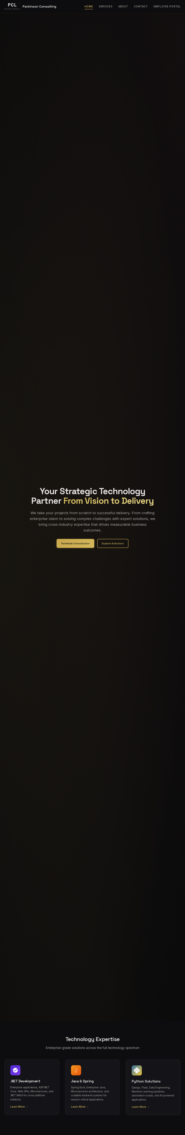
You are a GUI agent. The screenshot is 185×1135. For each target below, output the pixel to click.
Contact (141, 6)
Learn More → (19, 1110)
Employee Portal (167, 6)
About (123, 6)
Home (89, 6)
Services (106, 6)
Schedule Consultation (75, 543)
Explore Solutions (113, 543)
